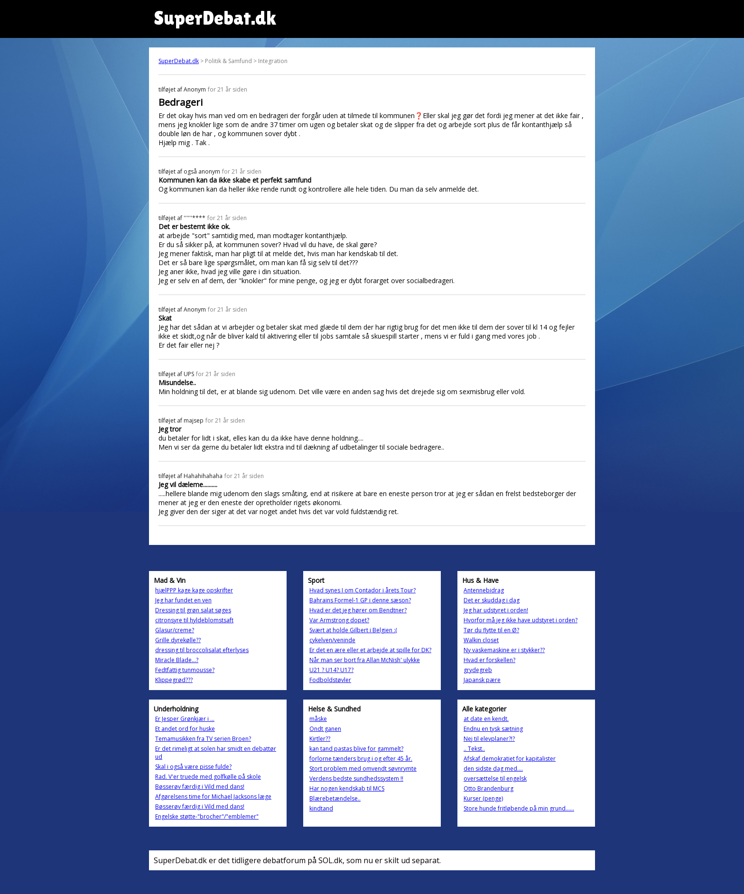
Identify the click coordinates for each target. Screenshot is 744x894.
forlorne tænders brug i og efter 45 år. (360, 759)
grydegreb (478, 670)
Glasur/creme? (174, 630)
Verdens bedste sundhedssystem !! (356, 778)
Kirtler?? (319, 739)
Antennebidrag (484, 590)
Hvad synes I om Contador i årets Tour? (362, 590)
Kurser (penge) (483, 798)
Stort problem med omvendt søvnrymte (363, 769)
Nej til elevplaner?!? (489, 739)
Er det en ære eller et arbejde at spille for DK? (370, 650)
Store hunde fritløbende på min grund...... (519, 808)
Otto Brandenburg (488, 788)
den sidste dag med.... (493, 769)
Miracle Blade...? (176, 660)
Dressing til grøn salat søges (193, 610)
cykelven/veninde (332, 640)
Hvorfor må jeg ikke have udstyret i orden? (520, 620)
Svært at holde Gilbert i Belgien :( (353, 630)
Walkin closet (481, 640)
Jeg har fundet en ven (183, 600)
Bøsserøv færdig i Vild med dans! (199, 787)
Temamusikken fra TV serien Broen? (203, 739)
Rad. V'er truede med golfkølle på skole (208, 777)
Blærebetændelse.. (335, 798)
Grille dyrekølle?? (178, 640)
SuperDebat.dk (178, 61)
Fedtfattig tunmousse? (184, 670)
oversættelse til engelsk (495, 778)
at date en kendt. (486, 719)
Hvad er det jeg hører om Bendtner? (358, 610)
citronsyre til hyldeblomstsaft (194, 620)
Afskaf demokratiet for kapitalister (510, 759)
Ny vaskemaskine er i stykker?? (504, 650)
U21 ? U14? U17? (331, 670)
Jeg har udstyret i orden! (496, 610)
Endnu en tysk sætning (493, 729)
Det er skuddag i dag (492, 600)
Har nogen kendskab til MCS (346, 788)
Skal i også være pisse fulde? (193, 767)
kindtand (321, 808)
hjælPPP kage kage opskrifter (194, 590)
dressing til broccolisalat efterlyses (202, 650)
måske (318, 719)
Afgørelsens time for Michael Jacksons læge (213, 797)
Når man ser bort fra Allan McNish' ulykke (364, 660)
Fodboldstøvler (330, 680)
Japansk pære (482, 680)
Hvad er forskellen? (489, 660)
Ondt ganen (325, 729)
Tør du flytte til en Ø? (491, 630)
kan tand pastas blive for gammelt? (356, 749)
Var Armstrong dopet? (339, 620)
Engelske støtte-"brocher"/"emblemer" (207, 816)
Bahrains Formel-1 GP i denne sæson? (360, 600)
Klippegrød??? (174, 680)
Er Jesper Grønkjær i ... (184, 719)
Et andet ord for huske (185, 729)
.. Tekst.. (474, 749)
